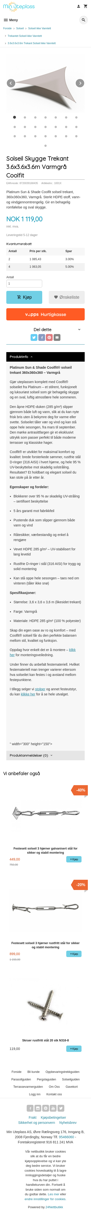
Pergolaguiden (46, 1079)
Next (84, 82)
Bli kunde (33, 1072)
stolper (40, 689)
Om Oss (54, 1086)
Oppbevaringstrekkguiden (63, 1072)
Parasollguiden (21, 1079)
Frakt (32, 1117)
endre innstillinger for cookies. (45, 1199)
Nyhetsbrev (68, 1123)
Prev (15, 82)
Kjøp (24, 297)
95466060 (66, 1137)
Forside (7, 28)
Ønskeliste (66, 297)
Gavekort (72, 1086)
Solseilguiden (71, 1079)
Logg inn (35, 1094)
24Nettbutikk (54, 1207)
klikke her (28, 694)
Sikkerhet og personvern (36, 1123)
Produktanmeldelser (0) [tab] (29, 755)
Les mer (54, 1194)
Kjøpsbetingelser (53, 1117)
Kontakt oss (54, 1094)
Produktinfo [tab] (19, 357)
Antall (10, 277)
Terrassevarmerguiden (28, 1086)
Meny (10, 20)
